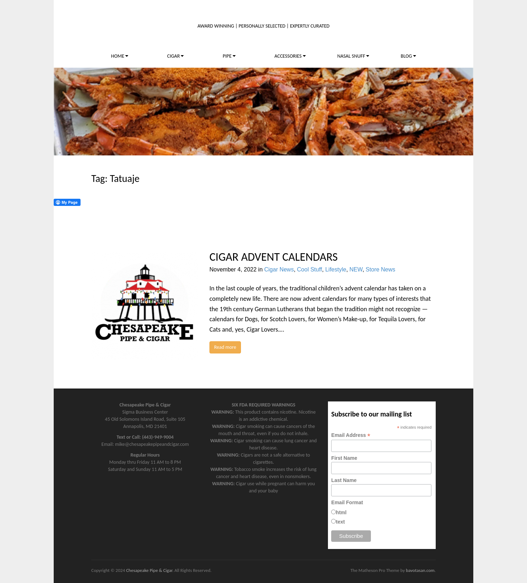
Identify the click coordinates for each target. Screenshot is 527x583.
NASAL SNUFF (353, 56)
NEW (355, 269)
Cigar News (279, 269)
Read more (225, 347)
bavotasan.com (420, 570)
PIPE (229, 56)
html (341, 512)
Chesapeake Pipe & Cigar (149, 570)
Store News (380, 269)
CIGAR (175, 56)
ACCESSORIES (289, 56)
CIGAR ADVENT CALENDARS (273, 257)
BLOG (408, 56)
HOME (119, 56)
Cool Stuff (309, 269)
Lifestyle (335, 269)
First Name (344, 458)
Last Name (344, 480)
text (340, 522)
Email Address (350, 435)
